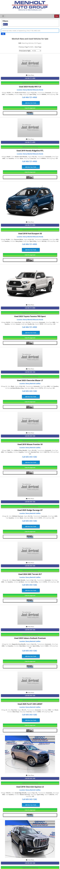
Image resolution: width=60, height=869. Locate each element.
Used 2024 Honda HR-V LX (30, 86)
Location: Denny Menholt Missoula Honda (30, 90)
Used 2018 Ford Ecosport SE (30, 233)
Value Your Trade (30, 103)
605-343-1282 (31, 372)
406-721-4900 (31, 78)
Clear (5, 24)
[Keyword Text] (30, 31)
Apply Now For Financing (30, 83)
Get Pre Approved (30, 108)
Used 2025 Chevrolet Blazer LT (30, 380)
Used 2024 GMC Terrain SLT (30, 574)
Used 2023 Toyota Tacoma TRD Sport (30, 316)
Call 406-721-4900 (29, 97)
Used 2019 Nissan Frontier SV (30, 444)
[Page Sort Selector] (26, 51)
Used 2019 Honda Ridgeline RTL (30, 150)
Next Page (38, 47)
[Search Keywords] (3, 34)
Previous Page (23, 47)
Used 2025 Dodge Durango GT (30, 510)
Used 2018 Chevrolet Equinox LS (30, 787)
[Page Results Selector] (37, 51)
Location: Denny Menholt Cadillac (30, 383)
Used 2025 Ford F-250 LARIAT (30, 704)
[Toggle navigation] (3, 16)
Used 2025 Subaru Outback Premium (30, 638)
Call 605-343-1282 (29, 391)
